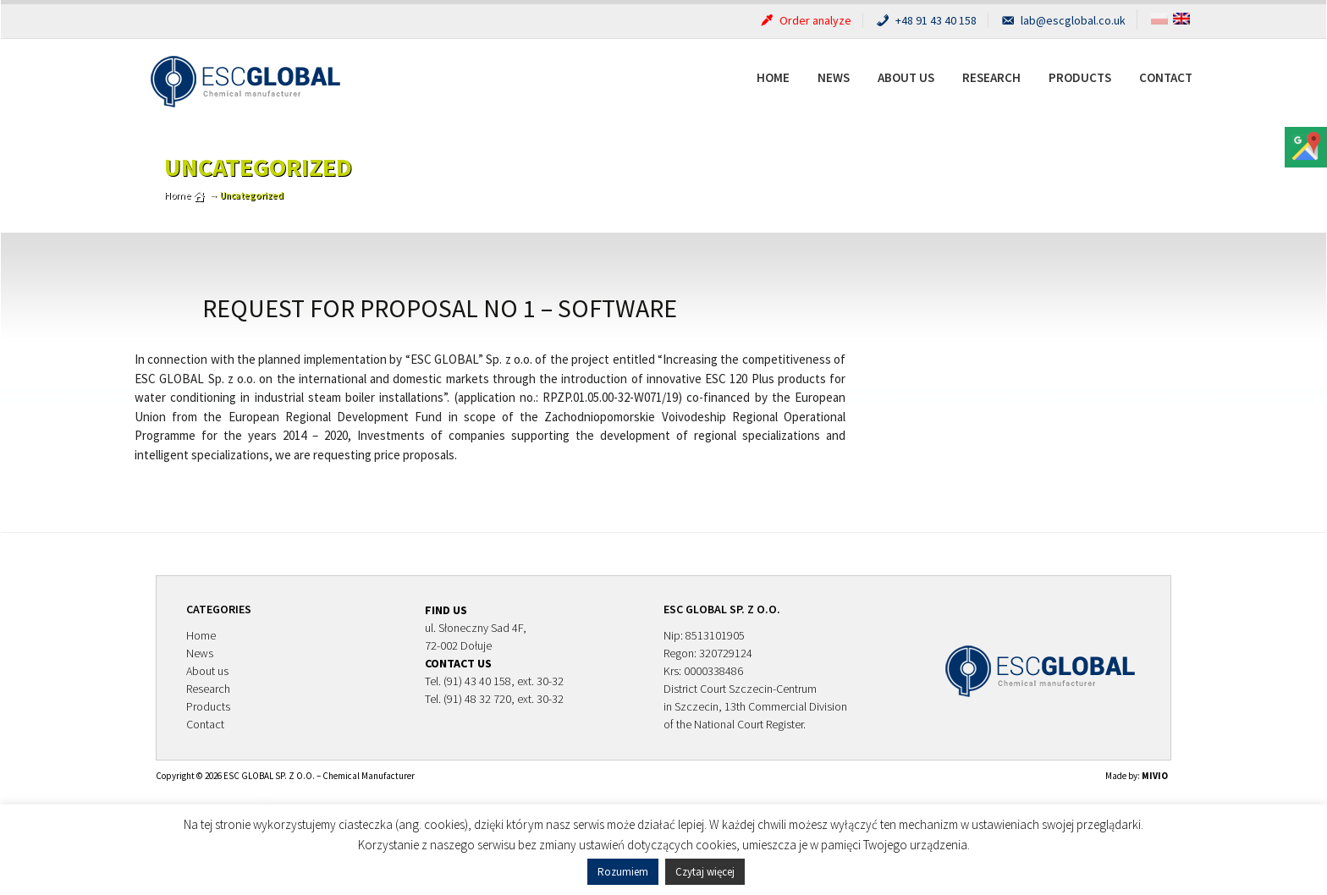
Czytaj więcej (705, 872)
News (834, 77)
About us (906, 77)
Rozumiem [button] (622, 872)
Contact (1165, 77)
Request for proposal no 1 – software (439, 308)
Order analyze (804, 20)
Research (991, 77)
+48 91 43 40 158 (925, 20)
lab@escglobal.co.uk (1062, 20)
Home (773, 77)
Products (1080, 77)
